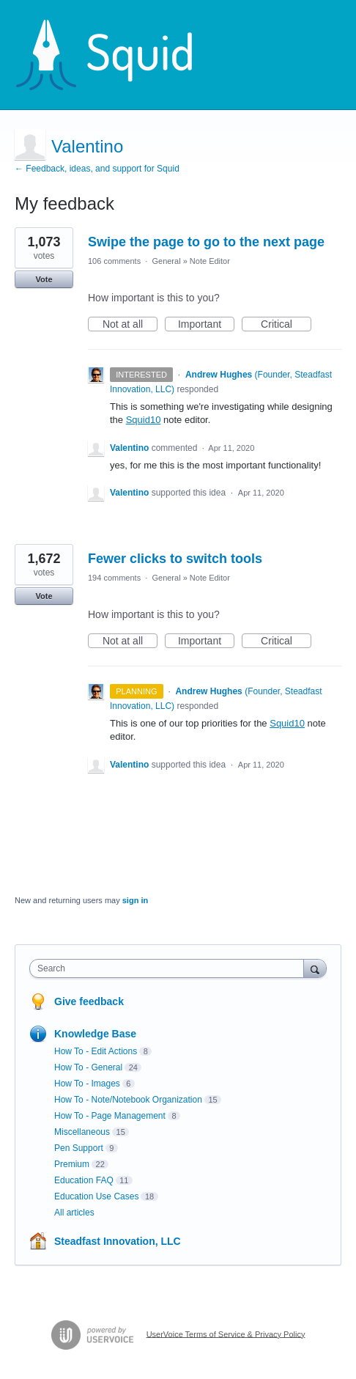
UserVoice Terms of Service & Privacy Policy (226, 1333)
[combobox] (170, 968)
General (166, 261)
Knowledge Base (95, 1034)
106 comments (114, 261)
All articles (74, 1212)
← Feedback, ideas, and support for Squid (97, 168)
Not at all (130, 324)
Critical (286, 324)
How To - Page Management (110, 1116)
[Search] (315, 968)
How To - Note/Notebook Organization (128, 1100)
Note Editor (210, 261)
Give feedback (89, 1001)
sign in (135, 900)
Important (206, 324)
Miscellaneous (82, 1132)
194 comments (114, 577)
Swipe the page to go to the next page (206, 242)
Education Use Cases (96, 1196)
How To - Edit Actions (95, 1051)
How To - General (88, 1067)
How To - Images (87, 1083)
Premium (71, 1164)
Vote (43, 279)
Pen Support (78, 1148)
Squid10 (143, 419)
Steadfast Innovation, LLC (117, 1241)
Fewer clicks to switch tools (175, 558)
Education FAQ (84, 1180)
